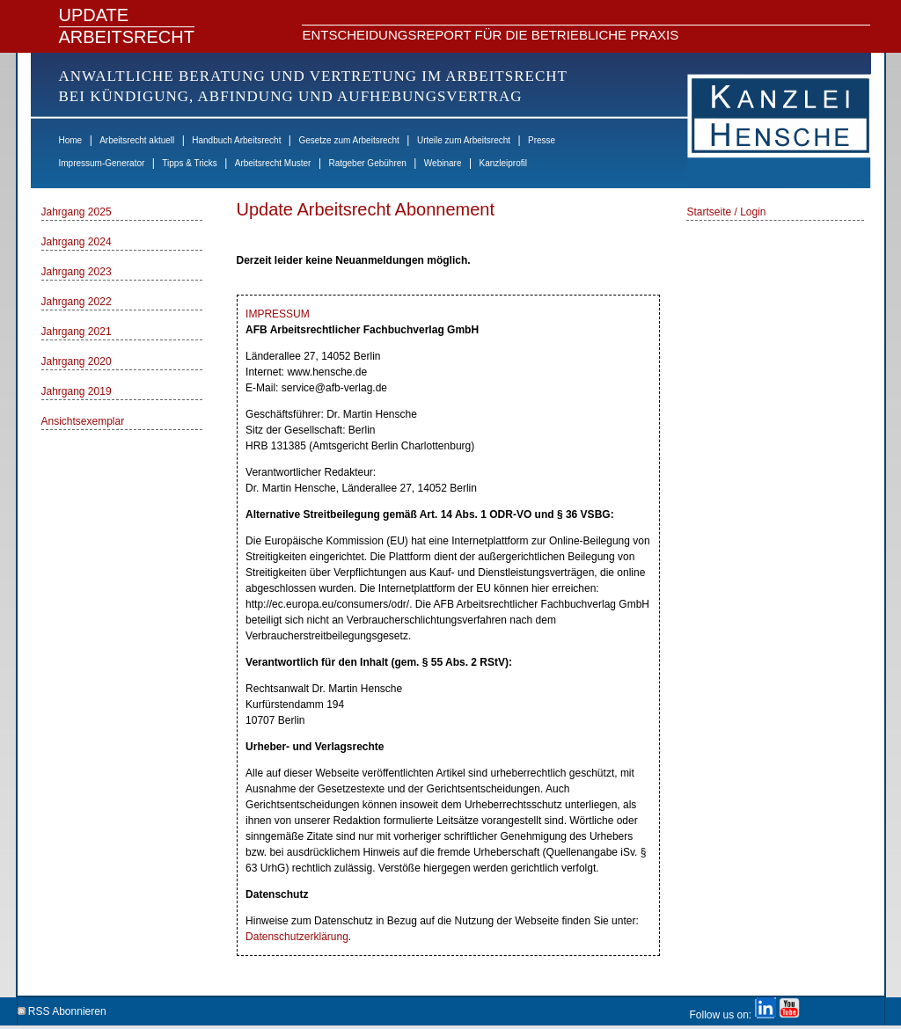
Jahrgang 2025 (76, 212)
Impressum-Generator (102, 163)
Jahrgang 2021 (76, 331)
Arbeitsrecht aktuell (136, 140)
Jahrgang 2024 (76, 242)
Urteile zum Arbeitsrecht (463, 140)
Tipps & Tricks (189, 163)
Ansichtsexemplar (83, 421)
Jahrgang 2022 (76, 302)
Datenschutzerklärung (296, 936)
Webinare (443, 163)
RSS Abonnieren (62, 1008)
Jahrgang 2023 (76, 272)
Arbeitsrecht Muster (273, 163)
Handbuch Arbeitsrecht (236, 140)
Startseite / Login (725, 212)
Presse (541, 140)
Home (71, 140)
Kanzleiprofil (502, 163)
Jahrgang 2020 (76, 361)
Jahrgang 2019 (76, 391)
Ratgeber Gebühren (367, 163)
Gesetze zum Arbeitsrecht (348, 140)
